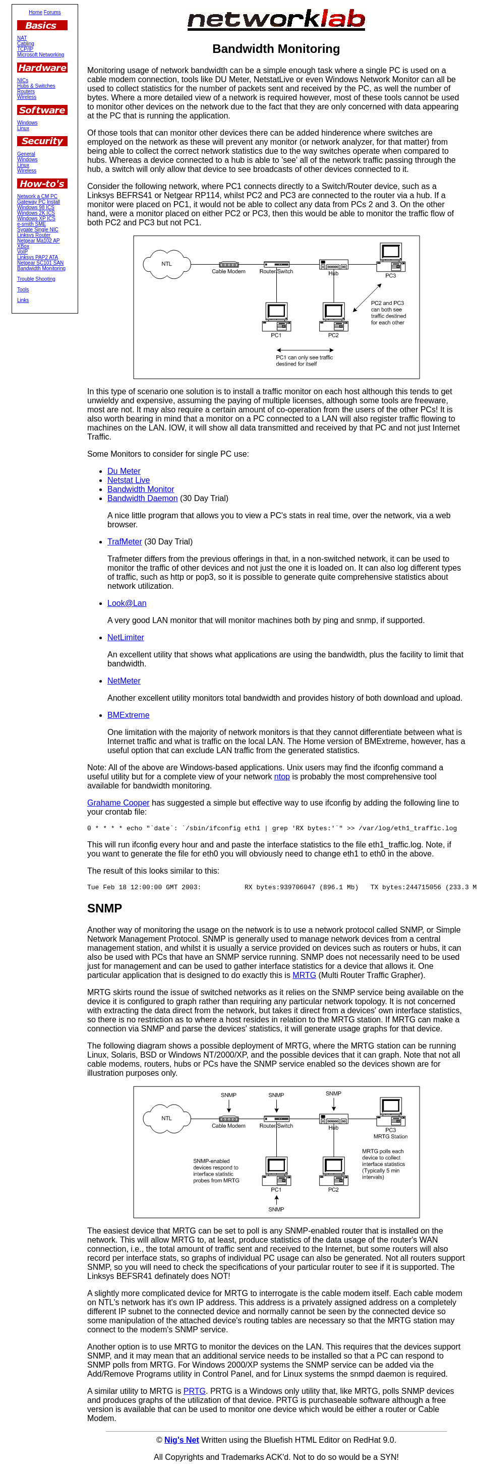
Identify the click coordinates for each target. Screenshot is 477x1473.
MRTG (304, 978)
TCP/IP (25, 49)
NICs (22, 80)
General (26, 154)
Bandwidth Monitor (140, 489)
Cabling (25, 43)
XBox (23, 246)
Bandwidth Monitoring (41, 268)
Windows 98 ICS (35, 207)
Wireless (26, 97)
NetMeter (124, 681)
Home (35, 12)
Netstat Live (128, 480)
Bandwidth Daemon (142, 498)
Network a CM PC (37, 196)
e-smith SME (31, 224)
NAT (22, 38)
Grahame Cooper (118, 803)
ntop (282, 776)
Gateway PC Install (38, 202)
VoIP (22, 252)
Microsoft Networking (40, 54)
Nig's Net (181, 1443)
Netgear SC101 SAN (40, 263)
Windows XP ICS (36, 218)
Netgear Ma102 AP (38, 240)
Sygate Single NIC (37, 229)
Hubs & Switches (36, 86)
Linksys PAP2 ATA (37, 257)
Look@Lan (127, 603)
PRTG (195, 1394)
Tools (23, 289)
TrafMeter (124, 541)
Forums (52, 12)
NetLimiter (125, 637)
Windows (27, 123)
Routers (26, 91)
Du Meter (124, 471)
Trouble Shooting (36, 279)
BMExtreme (128, 715)
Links (23, 300)
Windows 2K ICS (36, 213)
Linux (23, 128)
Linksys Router (33, 235)
